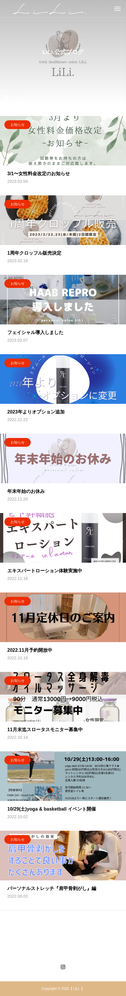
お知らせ (18, 125)
